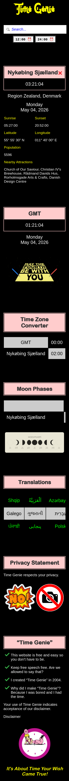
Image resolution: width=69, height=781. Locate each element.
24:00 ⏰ (46, 39)
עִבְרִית (61, 513)
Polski (61, 526)
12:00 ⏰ (23, 39)
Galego (14, 513)
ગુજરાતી (35, 513)
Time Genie (34, 9)
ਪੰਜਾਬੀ (14, 526)
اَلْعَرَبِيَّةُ (35, 500)
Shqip (14, 500)
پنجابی (35, 526)
